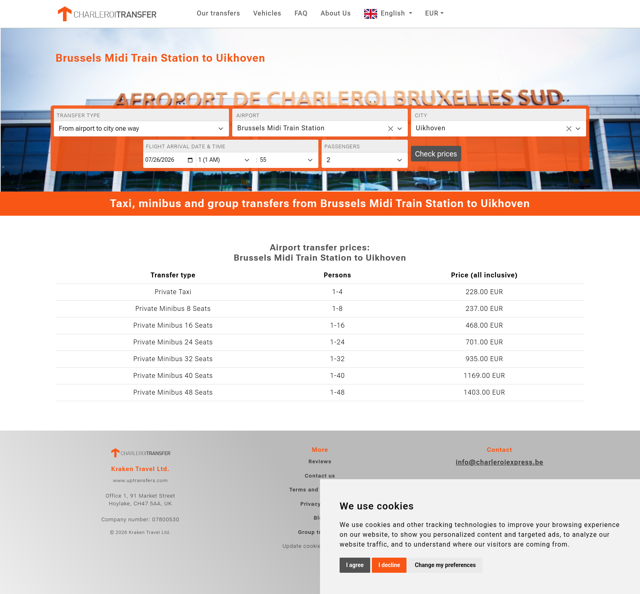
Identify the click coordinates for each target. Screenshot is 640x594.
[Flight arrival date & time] (169, 160)
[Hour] (225, 160)
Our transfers (218, 13)
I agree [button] (355, 565)
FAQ (300, 13)
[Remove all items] (390, 128)
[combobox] (319, 128)
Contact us (320, 476)
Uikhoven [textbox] (431, 128)
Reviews (320, 461)
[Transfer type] (141, 128)
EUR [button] (432, 13)
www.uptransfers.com (140, 480)
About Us (336, 13)
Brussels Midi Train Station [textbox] (280, 128)
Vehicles (267, 13)
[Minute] (288, 160)
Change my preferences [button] (445, 565)
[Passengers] (365, 160)
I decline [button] (389, 565)
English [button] (385, 13)
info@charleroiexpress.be (500, 462)
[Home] (107, 14)
